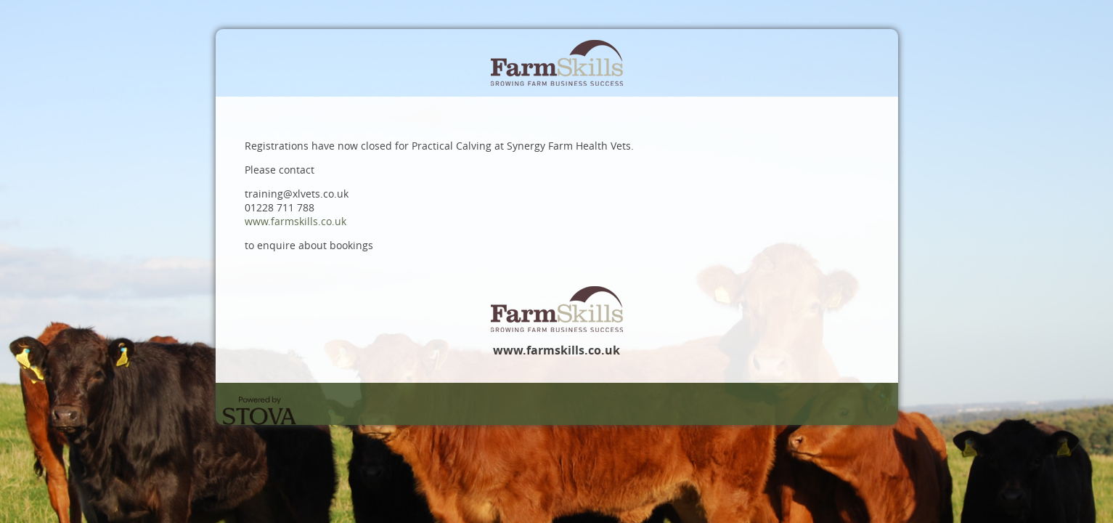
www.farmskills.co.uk (295, 221)
